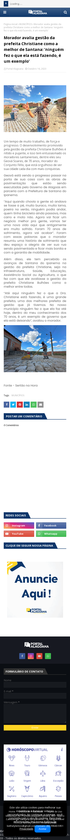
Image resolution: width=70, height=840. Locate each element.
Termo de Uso (54, 811)
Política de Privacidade (31, 811)
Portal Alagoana (14, 68)
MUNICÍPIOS (25, 24)
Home (12, 811)
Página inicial (10, 24)
